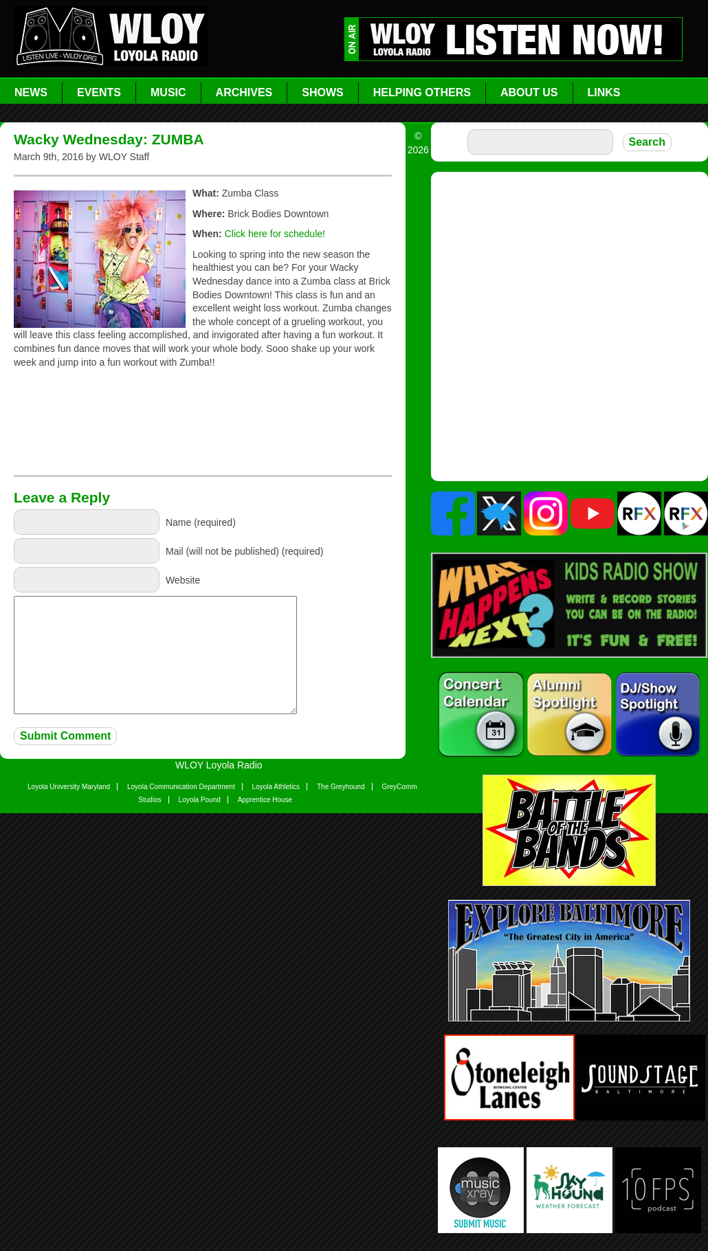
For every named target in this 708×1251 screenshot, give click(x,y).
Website (183, 579)
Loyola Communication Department (181, 786)
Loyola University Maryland (68, 786)
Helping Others (422, 92)
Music (168, 92)
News (30, 92)
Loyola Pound (200, 800)
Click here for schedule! (275, 233)
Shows (322, 92)
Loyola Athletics (276, 786)
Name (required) (201, 521)
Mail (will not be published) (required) (245, 550)
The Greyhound (341, 786)
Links (604, 92)
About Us (529, 92)
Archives (244, 92)
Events (99, 92)
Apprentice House (265, 800)
